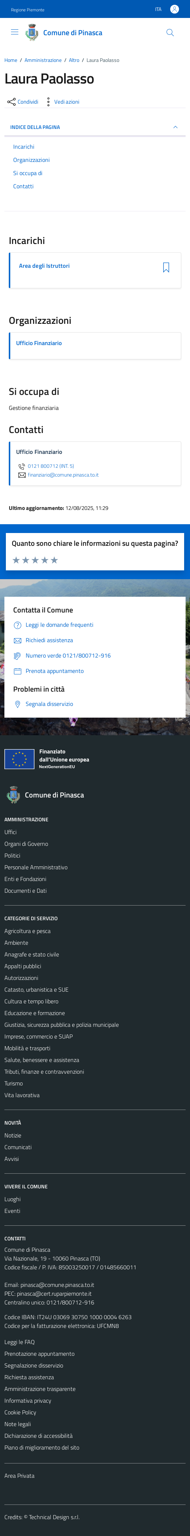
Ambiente (16, 942)
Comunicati (18, 1147)
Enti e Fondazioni (25, 878)
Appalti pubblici (22, 966)
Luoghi (12, 1199)
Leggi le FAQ (19, 1341)
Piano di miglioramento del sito (41, 1447)
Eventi (12, 1210)
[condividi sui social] (22, 102)
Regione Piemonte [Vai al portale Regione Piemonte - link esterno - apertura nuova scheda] (27, 9)
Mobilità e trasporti (27, 1048)
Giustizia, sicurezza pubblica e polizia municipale (61, 1024)
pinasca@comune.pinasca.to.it (57, 1284)
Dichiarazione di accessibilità (38, 1435)
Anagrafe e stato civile (31, 954)
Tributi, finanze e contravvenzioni (44, 1071)
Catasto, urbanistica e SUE (36, 989)
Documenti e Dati (25, 890)
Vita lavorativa (22, 1095)
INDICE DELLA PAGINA (95, 127)
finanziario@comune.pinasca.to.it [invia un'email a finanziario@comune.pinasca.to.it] (57, 475)
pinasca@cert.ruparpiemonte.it (54, 1293)
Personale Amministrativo (35, 867)
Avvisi (11, 1158)
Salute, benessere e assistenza (41, 1059)
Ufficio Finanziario (39, 342)
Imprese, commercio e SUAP (38, 1036)
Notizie (12, 1135)
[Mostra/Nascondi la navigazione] (14, 31)
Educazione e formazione (34, 1012)
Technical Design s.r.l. (54, 1517)
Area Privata (19, 1475)
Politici (12, 855)
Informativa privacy (27, 1400)
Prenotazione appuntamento (39, 1353)
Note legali (17, 1424)
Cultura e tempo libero (31, 1001)
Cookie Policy (20, 1412)
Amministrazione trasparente (40, 1388)
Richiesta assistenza (29, 1377)
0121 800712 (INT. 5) (45, 466)
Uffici (10, 832)
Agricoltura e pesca (27, 930)
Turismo (13, 1083)
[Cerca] (170, 32)
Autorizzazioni (21, 977)
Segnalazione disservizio (33, 1365)
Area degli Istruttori (44, 266)
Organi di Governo (26, 843)
